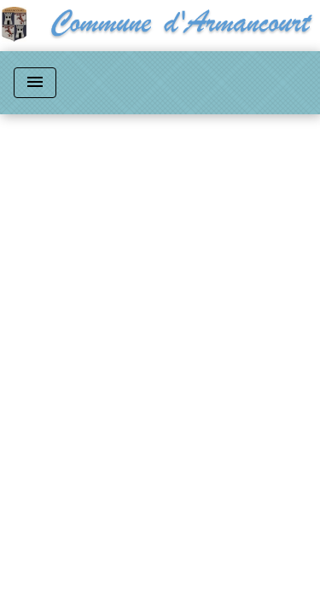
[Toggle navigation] (35, 82)
